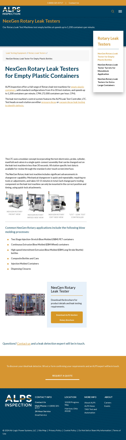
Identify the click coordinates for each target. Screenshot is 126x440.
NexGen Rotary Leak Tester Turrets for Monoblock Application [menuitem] (108, 69)
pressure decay (48, 102)
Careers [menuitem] (107, 402)
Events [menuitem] (107, 406)
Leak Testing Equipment (16, 53)
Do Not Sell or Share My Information (94, 430)
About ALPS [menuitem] (89, 402)
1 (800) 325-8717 (55, 3)
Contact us (23, 343)
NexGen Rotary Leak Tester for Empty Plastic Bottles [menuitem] (108, 56)
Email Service (41, 415)
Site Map (42, 430)
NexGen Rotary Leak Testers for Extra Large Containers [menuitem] (108, 82)
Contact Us (74, 3)
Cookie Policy (70, 430)
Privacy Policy (55, 430)
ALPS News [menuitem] (89, 406)
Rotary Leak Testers (37, 53)
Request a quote (62, 375)
